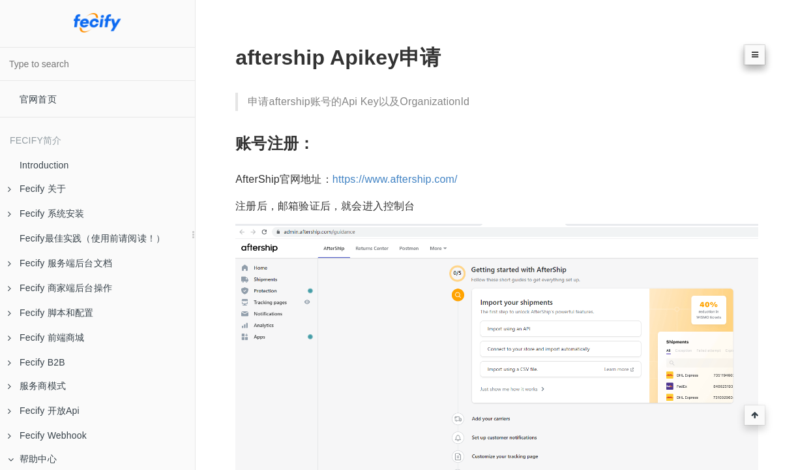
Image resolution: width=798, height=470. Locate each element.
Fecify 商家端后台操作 (60, 288)
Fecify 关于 (37, 188)
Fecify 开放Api (44, 410)
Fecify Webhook (47, 435)
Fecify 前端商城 (46, 337)
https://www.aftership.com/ (395, 179)
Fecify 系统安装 (46, 213)
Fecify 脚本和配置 (51, 312)
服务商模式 (37, 386)
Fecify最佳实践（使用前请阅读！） (92, 238)
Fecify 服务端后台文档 (60, 263)
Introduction (44, 165)
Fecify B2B (36, 362)
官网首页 (38, 99)
